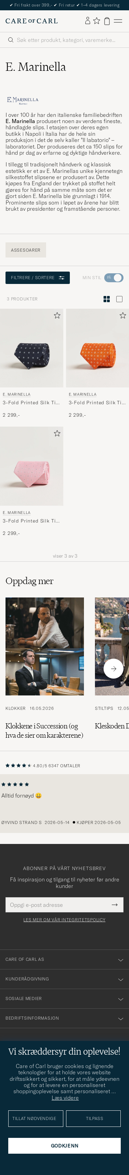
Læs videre (65, 1098)
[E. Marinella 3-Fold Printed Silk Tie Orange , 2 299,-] (97, 364)
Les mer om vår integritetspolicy (64, 920)
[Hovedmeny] (118, 21)
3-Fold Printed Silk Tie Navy (30, 402)
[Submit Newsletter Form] (114, 905)
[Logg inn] (87, 21)
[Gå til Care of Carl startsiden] (32, 21)
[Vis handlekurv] (107, 21)
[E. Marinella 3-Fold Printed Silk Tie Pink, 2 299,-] (31, 482)
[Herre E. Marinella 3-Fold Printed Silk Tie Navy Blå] (31, 348)
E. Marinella (17, 394)
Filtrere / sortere (37, 277)
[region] (64, 803)
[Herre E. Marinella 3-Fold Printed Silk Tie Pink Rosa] (31, 466)
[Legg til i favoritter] (55, 317)
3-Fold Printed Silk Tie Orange (97, 402)
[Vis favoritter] (96, 21)
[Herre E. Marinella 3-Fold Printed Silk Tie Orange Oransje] (97, 348)
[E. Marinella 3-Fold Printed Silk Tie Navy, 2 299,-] (31, 364)
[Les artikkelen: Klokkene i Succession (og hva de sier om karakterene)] (45, 668)
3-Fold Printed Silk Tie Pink (30, 521)
